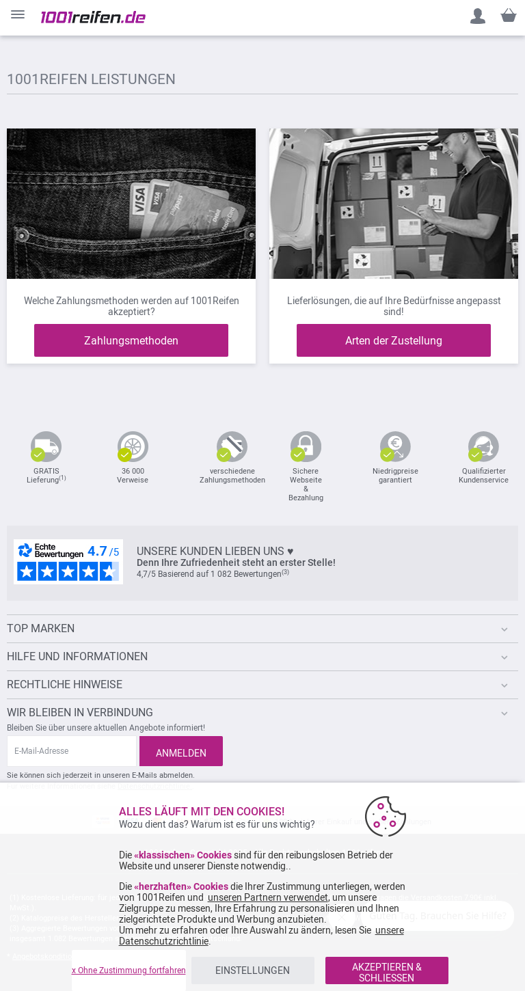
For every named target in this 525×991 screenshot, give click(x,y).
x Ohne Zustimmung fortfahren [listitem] (129, 970)
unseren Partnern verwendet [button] (268, 897)
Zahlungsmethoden (131, 340)
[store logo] (93, 17)
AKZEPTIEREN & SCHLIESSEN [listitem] (387, 972)
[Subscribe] (181, 751)
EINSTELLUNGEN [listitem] (252, 970)
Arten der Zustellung (393, 340)
